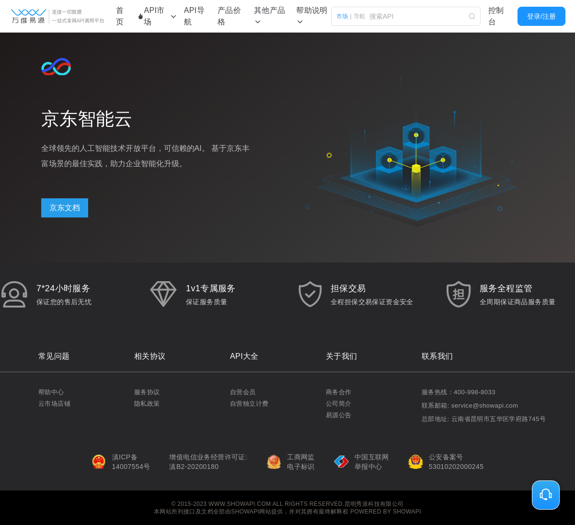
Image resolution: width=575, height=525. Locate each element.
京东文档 (64, 208)
